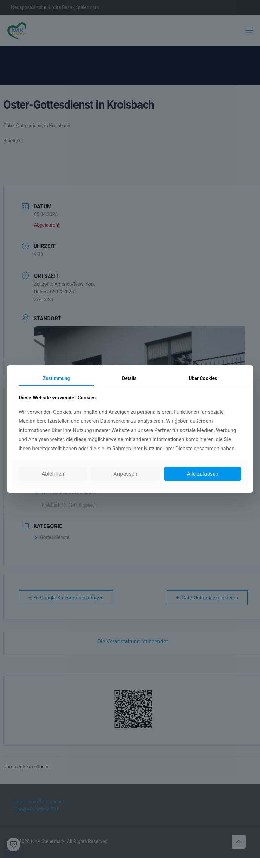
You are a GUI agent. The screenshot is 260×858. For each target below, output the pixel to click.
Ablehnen (53, 474)
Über (203, 378)
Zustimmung (56, 378)
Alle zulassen (202, 474)
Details (129, 378)
